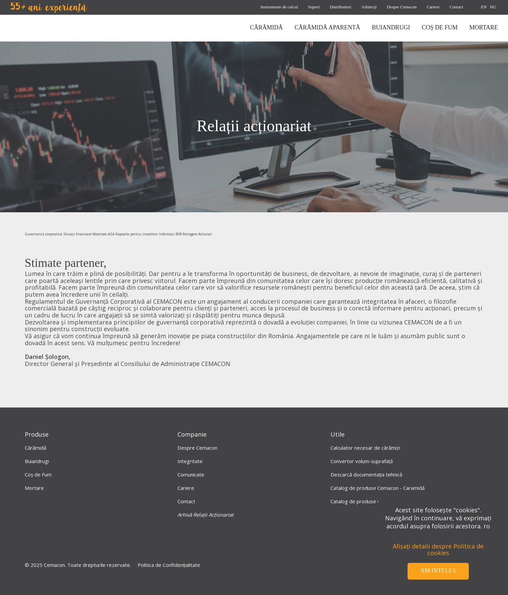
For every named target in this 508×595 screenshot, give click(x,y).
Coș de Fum (38, 474)
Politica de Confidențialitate (169, 565)
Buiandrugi (37, 461)
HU (493, 7)
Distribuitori (340, 7)
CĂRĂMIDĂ (266, 27)
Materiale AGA (103, 234)
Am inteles (438, 570)
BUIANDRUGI (391, 27)
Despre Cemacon (402, 7)
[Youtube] (268, 542)
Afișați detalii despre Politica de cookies (438, 549)
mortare (483, 27)
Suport (314, 7)
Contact (456, 7)
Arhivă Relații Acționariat (205, 514)
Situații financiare (77, 234)
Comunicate (190, 474)
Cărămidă (35, 447)
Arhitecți (369, 7)
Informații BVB (170, 234)
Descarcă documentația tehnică (366, 474)
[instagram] (295, 542)
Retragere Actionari (197, 234)
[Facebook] (213, 542)
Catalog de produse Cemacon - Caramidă (378, 488)
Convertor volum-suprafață (362, 461)
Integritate (190, 461)
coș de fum (439, 27)
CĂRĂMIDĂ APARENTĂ (327, 27)
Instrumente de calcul (279, 7)
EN (484, 7)
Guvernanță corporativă (43, 234)
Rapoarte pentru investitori (137, 234)
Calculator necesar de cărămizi (365, 447)
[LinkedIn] (240, 542)
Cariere (433, 7)
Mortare (34, 488)
